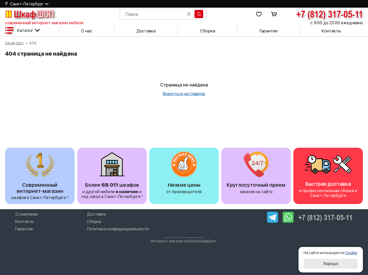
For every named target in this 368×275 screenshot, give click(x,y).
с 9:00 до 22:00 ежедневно (336, 22)
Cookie (351, 253)
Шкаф (29, 14)
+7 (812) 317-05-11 (329, 14)
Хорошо (330, 263)
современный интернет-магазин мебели (44, 22)
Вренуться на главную (184, 93)
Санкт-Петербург (27, 4)
